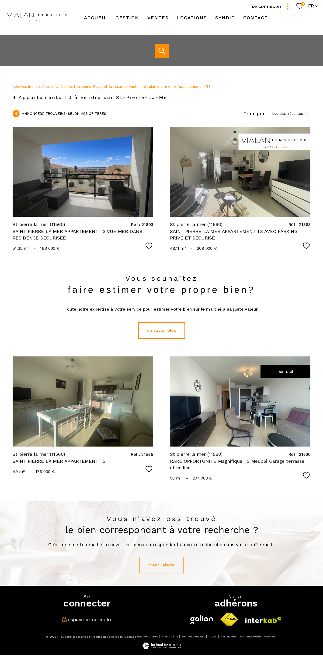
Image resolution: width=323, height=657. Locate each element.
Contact (255, 17)
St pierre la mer (158, 87)
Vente (134, 87)
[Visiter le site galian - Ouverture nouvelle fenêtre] (201, 619)
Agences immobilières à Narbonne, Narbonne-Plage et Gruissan (68, 87)
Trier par (254, 113)
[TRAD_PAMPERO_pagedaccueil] (36, 23)
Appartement (189, 87)
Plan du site (170, 636)
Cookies (270, 636)
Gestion (127, 17)
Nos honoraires (147, 636)
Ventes (158, 17)
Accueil (95, 17)
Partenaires (228, 636)
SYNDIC (225, 17)
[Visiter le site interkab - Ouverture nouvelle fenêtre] (263, 620)
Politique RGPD (250, 636)
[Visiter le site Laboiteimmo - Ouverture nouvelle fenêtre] (161, 647)
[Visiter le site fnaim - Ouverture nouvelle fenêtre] (229, 619)
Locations (192, 17)
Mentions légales (193, 636)
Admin (213, 636)
